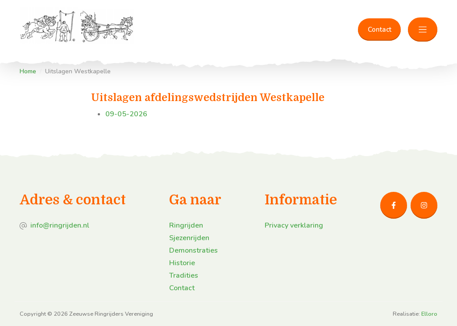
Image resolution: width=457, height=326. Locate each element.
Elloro (429, 314)
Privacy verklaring (294, 225)
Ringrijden (186, 225)
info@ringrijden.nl (59, 225)
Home (28, 71)
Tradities (183, 275)
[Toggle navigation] (422, 29)
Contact (379, 29)
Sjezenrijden (189, 238)
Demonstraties (193, 250)
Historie (182, 263)
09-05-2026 (126, 114)
